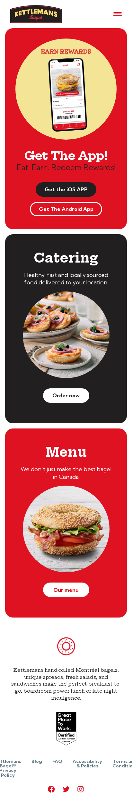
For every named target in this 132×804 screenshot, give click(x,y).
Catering (66, 258)
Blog (36, 761)
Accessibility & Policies (87, 763)
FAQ (57, 761)
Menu (66, 452)
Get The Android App (66, 209)
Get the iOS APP (66, 189)
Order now (66, 395)
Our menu (66, 590)
